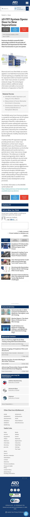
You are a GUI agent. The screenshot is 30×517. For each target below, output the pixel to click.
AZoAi (16, 418)
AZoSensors (18, 414)
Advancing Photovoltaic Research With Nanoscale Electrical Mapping (15, 368)
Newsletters (7, 457)
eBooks (17, 434)
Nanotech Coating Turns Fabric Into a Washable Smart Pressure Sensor (19, 254)
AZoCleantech (7, 418)
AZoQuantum (18, 416)
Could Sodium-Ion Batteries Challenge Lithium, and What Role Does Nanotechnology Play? (19, 329)
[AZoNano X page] (18, 490)
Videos (5, 438)
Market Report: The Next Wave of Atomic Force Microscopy (19, 320)
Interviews (6, 443)
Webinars (6, 441)
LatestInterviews (15, 240)
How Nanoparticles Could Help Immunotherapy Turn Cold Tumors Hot (20, 261)
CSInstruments (8, 371)
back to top (25, 478)
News (9, 15)
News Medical (19, 420)
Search (6, 453)
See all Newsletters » (7, 404)
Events (17, 436)
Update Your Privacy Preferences (15, 512)
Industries (17, 443)
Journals (6, 447)
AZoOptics (6, 420)
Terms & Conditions (9, 464)
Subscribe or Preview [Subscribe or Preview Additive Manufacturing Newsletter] (14, 382)
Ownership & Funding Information (9, 472)
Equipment (7, 436)
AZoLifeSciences (19, 422)
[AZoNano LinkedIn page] (11, 490)
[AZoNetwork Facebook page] (15, 490)
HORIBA (7, 364)
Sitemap (17, 447)
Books (16, 432)
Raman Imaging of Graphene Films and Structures (15, 349)
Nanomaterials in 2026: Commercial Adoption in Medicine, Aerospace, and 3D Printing (20, 312)
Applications (18, 441)
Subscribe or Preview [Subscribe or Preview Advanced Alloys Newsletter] (14, 390)
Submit (26, 235)
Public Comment (23, 231)
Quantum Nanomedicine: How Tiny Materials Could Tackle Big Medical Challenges (20, 277)
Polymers (11, 396)
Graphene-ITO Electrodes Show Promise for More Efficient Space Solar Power (19, 246)
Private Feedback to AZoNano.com (18, 233)
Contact (6, 459)
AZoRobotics (7, 416)
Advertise (6, 462)
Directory (6, 445)
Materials (17, 438)
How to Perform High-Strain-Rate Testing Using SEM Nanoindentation (14, 340)
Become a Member (9, 455)
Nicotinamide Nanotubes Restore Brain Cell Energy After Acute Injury (19, 268)
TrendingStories (6, 240)
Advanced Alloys (13, 388)
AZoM (5, 414)
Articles (6, 434)
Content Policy (7, 469)
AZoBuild (6, 422)
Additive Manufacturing (15, 380)
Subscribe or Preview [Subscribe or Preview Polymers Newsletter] (14, 398)
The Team (17, 449)
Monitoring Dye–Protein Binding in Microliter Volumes (13, 360)
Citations (6, 205)
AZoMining (7, 425)
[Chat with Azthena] (26, 513)
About (5, 451)
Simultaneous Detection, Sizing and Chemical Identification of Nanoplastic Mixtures (15, 108)
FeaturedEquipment (24, 240)
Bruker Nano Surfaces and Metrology (14, 344)
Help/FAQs (18, 445)
